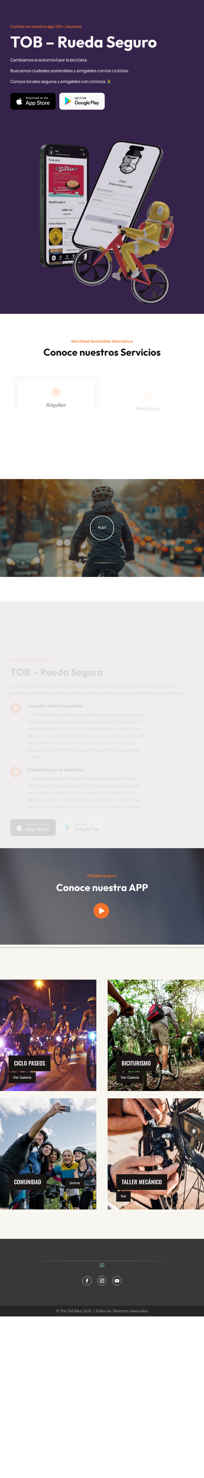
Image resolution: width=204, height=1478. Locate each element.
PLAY (102, 551)
